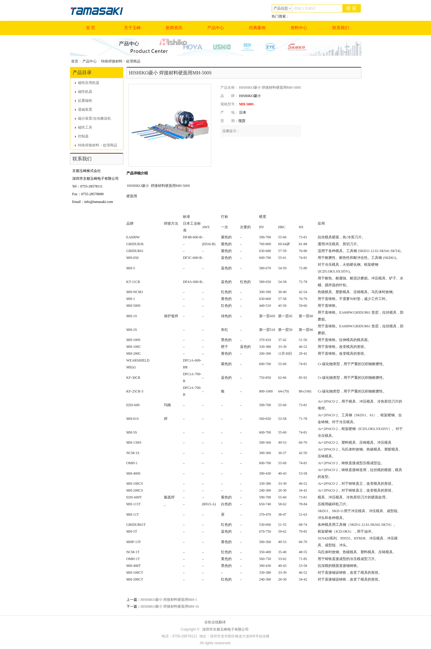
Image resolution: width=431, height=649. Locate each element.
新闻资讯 (174, 28)
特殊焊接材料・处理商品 (120, 61)
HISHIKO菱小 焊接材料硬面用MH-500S (270, 87)
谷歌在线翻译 (215, 622)
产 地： (229, 112)
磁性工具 (83, 127)
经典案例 (257, 28)
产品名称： (229, 87)
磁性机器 (83, 92)
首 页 (90, 28)
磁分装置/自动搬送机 (93, 118)
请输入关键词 (304, 8)
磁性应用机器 (87, 83)
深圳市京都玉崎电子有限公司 (225, 629)
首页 (74, 61)
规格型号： (229, 104)
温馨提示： (231, 131)
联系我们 (340, 28)
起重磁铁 (83, 100)
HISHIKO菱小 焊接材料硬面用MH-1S (170, 606)
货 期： (229, 121)
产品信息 (282, 8)
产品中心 (215, 28)
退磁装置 (83, 109)
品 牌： (229, 96)
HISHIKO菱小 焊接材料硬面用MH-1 (169, 600)
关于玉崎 (132, 28)
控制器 (82, 136)
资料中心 (299, 28)
